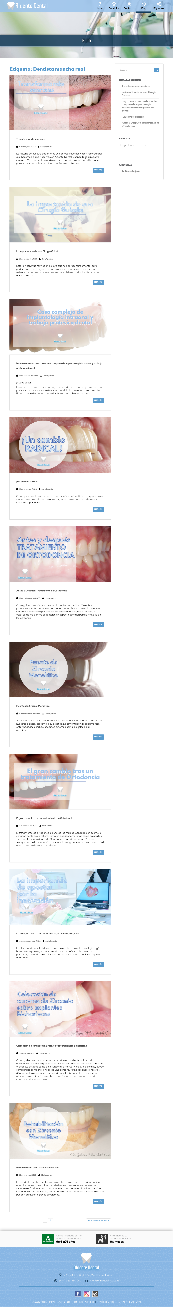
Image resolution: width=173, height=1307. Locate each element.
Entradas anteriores (98, 1220)
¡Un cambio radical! (27, 481)
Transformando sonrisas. (30, 139)
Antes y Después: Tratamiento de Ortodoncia (42, 591)
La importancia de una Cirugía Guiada (38, 251)
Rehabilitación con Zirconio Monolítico (37, 1167)
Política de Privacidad (83, 1302)
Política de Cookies (106, 1302)
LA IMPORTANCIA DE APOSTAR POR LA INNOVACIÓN (47, 933)
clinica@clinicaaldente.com (104, 1280)
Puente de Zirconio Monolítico (33, 706)
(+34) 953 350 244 (70, 1280)
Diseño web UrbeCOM (130, 1302)
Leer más (98, 170)
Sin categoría (132, 171)
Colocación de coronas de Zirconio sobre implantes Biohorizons (51, 1046)
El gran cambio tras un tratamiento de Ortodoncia (44, 818)
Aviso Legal (64, 1302)
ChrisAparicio (46, 147)
